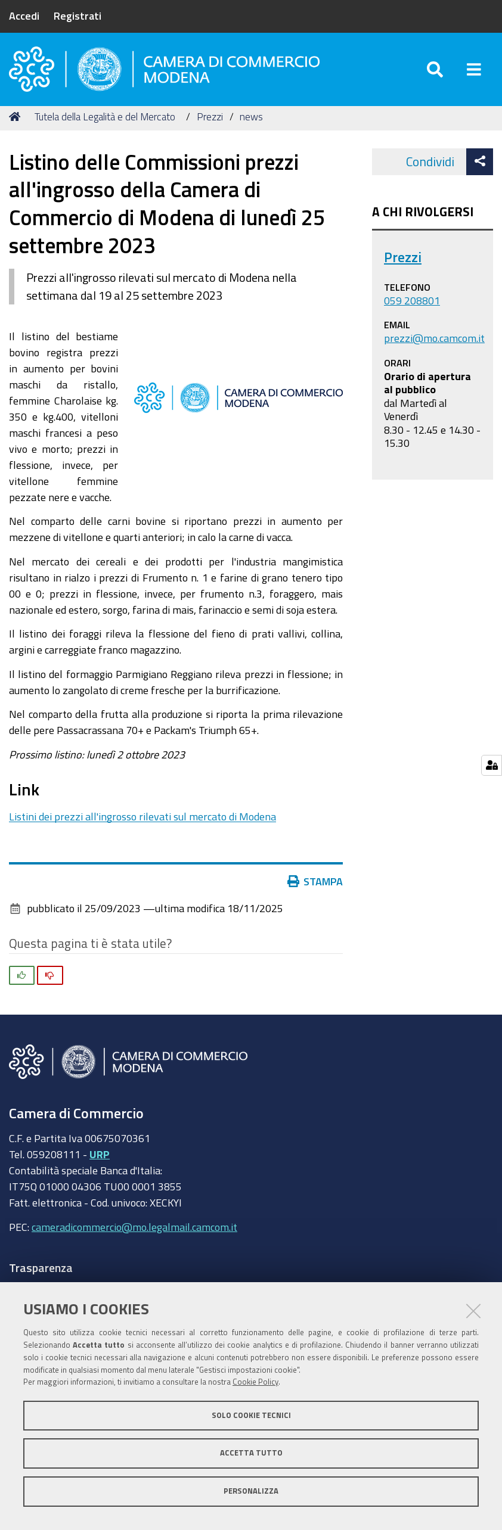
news (251, 121)
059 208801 (412, 304)
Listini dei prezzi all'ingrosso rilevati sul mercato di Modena (142, 820)
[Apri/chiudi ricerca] (435, 71)
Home (16, 121)
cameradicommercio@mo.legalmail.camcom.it (134, 1231)
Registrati (77, 15)
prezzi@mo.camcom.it (434, 342)
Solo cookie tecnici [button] (251, 1415)
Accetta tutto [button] (251, 1453)
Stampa (318, 885)
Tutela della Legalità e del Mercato (105, 121)
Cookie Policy (255, 1382)
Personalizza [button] (251, 1491)
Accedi (24, 15)
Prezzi (210, 121)
